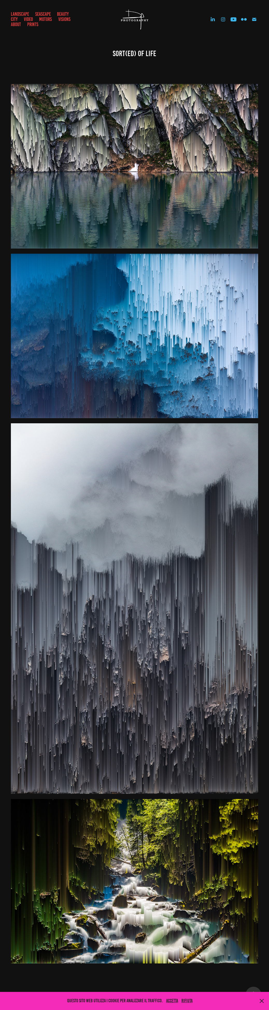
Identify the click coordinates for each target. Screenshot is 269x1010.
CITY (14, 19)
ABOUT (16, 24)
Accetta (172, 1000)
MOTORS (45, 19)
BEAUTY (63, 14)
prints (32, 24)
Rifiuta (187, 1000)
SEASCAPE (43, 14)
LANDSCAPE (20, 14)
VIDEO (28, 19)
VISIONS (64, 19)
